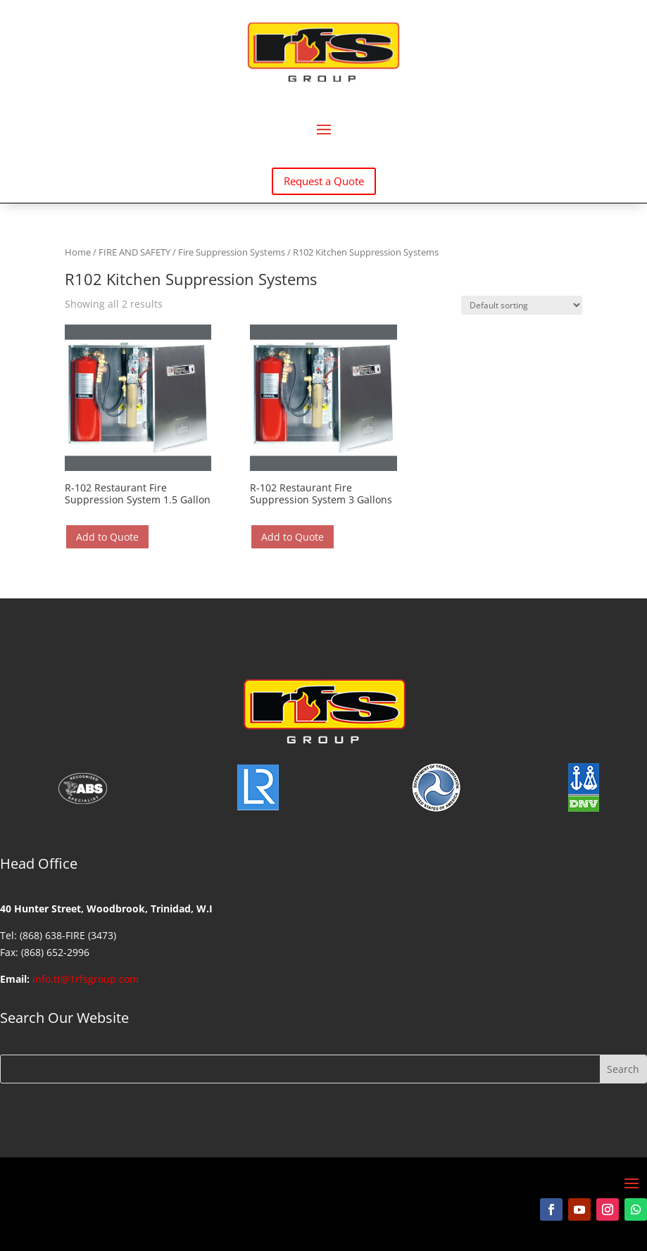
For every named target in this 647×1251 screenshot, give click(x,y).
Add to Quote (107, 536)
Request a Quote (324, 181)
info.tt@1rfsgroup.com (85, 979)
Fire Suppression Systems (231, 252)
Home (78, 252)
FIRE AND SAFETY (134, 252)
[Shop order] (521, 305)
